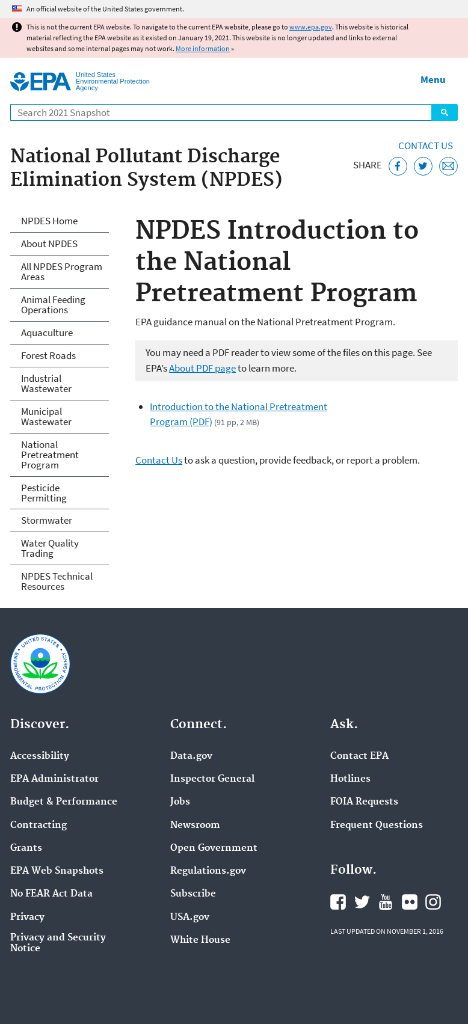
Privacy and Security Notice (58, 943)
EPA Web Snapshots (56, 871)
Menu (433, 79)
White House (200, 940)
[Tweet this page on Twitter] (423, 166)
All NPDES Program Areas (61, 271)
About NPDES (49, 243)
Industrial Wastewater (46, 383)
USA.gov (189, 917)
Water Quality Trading (50, 548)
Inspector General (212, 779)
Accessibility (39, 756)
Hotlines (350, 779)
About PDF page (202, 368)
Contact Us (425, 145)
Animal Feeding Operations (53, 304)
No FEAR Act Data (51, 894)
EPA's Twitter (362, 902)
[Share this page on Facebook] (398, 166)
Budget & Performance (63, 802)
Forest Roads (48, 355)
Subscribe (193, 894)
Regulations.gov (208, 871)
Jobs (180, 802)
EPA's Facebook (338, 902)
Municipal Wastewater (46, 416)
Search (444, 112)
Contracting (38, 825)
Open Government (213, 848)
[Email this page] (448, 166)
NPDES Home (49, 220)
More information (203, 48)
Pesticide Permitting (44, 492)
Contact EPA (359, 756)
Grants (26, 848)
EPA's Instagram (433, 902)
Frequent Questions (376, 825)
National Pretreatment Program (50, 454)
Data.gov (191, 756)
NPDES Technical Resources (57, 581)
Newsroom (195, 825)
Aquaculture (47, 332)
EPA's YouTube (385, 902)
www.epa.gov (310, 26)
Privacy (27, 917)
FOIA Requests (364, 802)
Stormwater (46, 520)
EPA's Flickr (409, 902)
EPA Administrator (54, 779)
